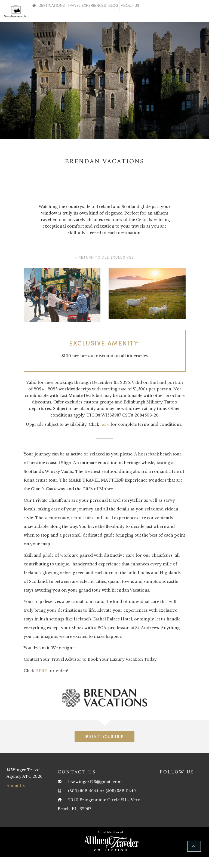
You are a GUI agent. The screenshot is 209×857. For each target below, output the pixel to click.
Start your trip (104, 736)
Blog (113, 5)
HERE (41, 670)
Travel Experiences (86, 5)
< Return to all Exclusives (104, 257)
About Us (130, 5)
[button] (194, 846)
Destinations (51, 5)
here (104, 424)
